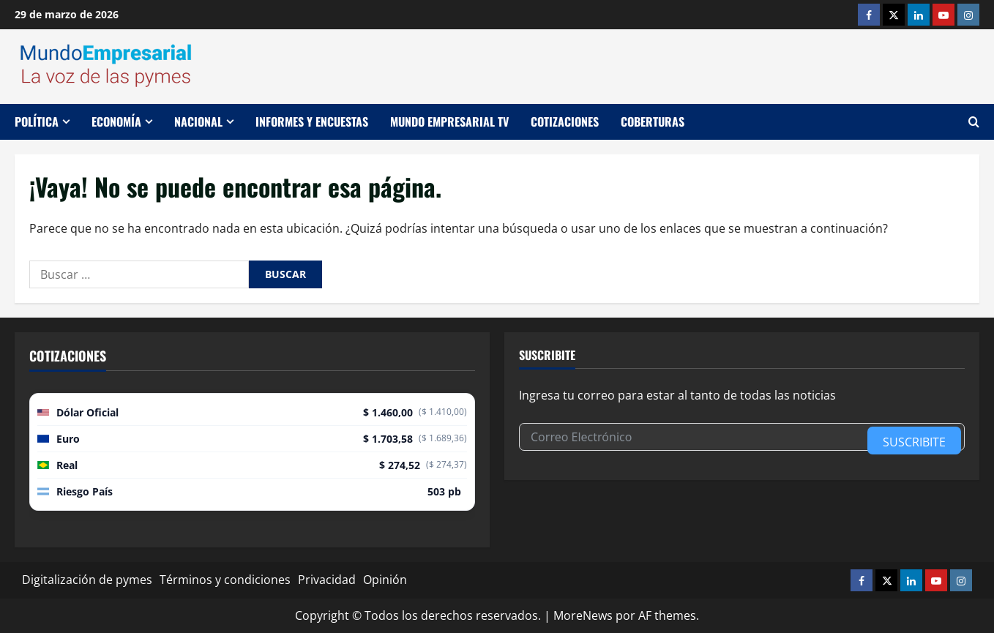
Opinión (385, 580)
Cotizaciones (565, 121)
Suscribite (914, 442)
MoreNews (583, 615)
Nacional (198, 121)
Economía (116, 121)
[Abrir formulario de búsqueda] (973, 122)
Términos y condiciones (225, 580)
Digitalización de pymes (87, 580)
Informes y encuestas (311, 121)
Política (37, 121)
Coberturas (652, 121)
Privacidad (327, 580)
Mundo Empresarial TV (449, 121)
